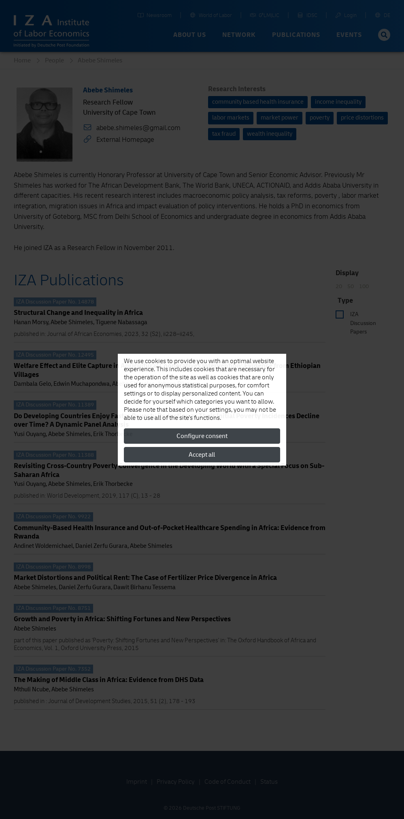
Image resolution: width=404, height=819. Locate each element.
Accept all (202, 455)
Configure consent (202, 436)
